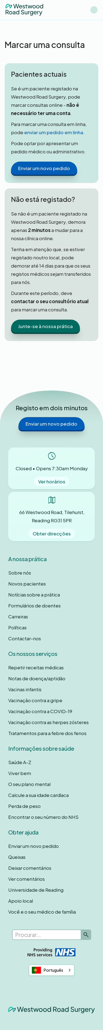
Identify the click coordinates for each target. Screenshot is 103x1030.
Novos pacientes (27, 584)
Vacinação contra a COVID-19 (40, 711)
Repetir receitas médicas (36, 667)
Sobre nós (19, 573)
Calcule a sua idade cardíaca (38, 795)
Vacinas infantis (24, 689)
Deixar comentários (29, 868)
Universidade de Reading (35, 890)
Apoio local (20, 901)
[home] (24, 10)
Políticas (17, 627)
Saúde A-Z (19, 762)
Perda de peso (24, 806)
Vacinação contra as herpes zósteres (48, 722)
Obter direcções (52, 533)
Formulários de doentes (34, 605)
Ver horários (51, 481)
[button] (94, 9)
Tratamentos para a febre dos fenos (47, 733)
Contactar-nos (24, 638)
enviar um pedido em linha (53, 132)
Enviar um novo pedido (44, 168)
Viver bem (19, 773)
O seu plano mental (29, 784)
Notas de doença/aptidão (36, 678)
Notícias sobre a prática (34, 595)
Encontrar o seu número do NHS (43, 817)
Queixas (17, 857)
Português (47, 970)
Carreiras (18, 616)
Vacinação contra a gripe (35, 700)
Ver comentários (26, 879)
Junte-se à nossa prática (45, 326)
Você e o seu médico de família (42, 912)
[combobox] (51, 970)
